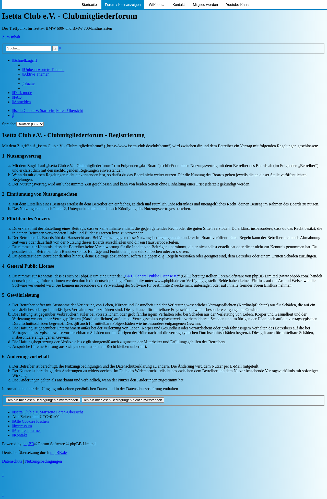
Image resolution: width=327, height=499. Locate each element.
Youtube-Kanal (237, 5)
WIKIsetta (157, 5)
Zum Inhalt (11, 37)
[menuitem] (43, 69)
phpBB (28, 444)
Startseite (89, 5)
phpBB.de (58, 452)
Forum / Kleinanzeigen (123, 5)
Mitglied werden (205, 5)
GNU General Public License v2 (151, 276)
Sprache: (9, 124)
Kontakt (179, 5)
